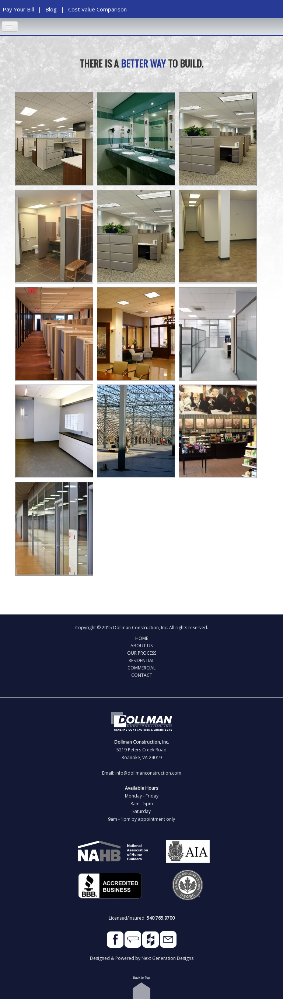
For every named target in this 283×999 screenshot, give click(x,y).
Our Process (141, 653)
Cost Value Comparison (97, 9)
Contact (141, 675)
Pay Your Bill (18, 9)
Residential (141, 660)
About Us (141, 645)
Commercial (141, 668)
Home (141, 638)
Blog (51, 9)
